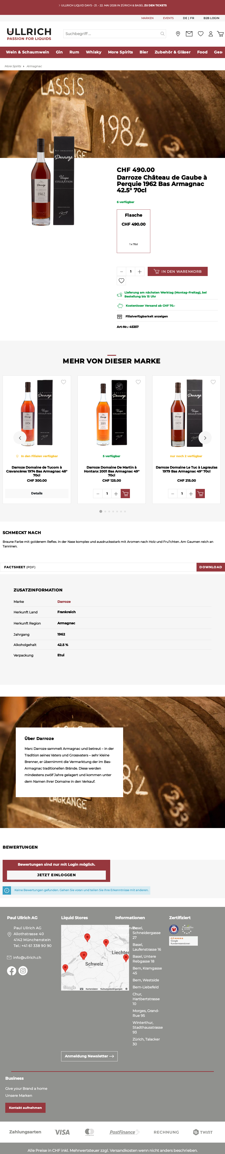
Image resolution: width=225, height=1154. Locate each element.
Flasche (133, 215)
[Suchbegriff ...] (111, 33)
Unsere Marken (18, 1082)
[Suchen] (162, 33)
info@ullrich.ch (27, 944)
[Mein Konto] (210, 34)
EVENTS (168, 18)
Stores (120, 936)
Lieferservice (126, 915)
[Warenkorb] (220, 33)
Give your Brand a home (26, 1075)
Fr (192, 18)
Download (210, 554)
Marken (122, 929)
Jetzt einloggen (56, 862)
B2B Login (212, 18)
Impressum (52, 1149)
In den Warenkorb (178, 271)
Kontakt (122, 922)
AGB (7, 1149)
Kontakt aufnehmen (25, 1095)
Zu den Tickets (155, 5)
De (185, 18)
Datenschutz (26, 1149)
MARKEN (147, 18)
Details (35, 493)
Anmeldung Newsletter (89, 1043)
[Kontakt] (189, 34)
